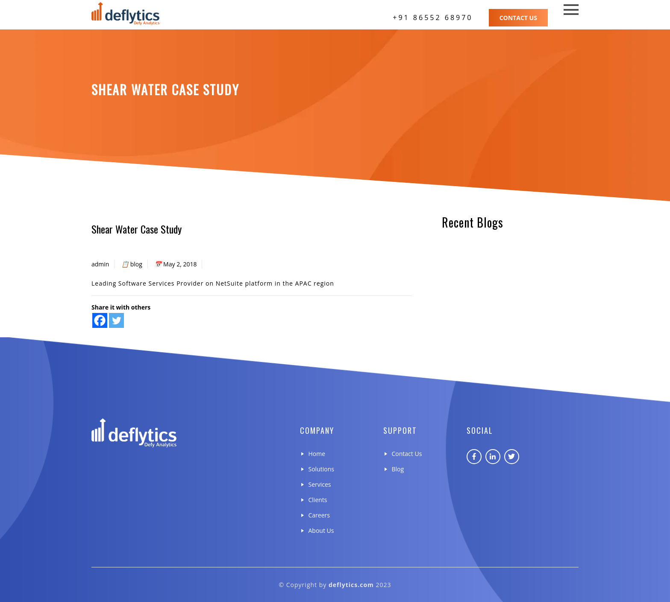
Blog (398, 469)
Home (317, 454)
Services (320, 484)
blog (136, 264)
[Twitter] (116, 320)
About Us (321, 530)
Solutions (321, 469)
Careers (319, 515)
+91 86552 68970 (433, 17)
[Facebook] (99, 320)
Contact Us (518, 18)
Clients (318, 500)
